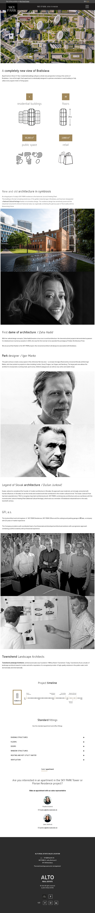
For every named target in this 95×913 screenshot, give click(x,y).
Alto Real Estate (24, 1)
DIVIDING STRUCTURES (19, 737)
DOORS (13, 746)
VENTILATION (16, 760)
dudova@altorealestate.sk (48, 810)
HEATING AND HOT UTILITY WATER (23, 755)
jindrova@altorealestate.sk (48, 828)
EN (88, 1)
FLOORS (14, 742)
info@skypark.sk (49, 858)
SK (85, 1)
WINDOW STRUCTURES (19, 751)
